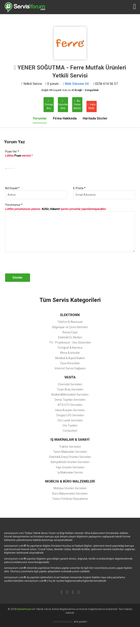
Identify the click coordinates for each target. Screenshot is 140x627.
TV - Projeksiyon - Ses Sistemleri (70, 342)
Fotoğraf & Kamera (70, 347)
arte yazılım (80, 621)
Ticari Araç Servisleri (70, 389)
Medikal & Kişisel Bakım (70, 358)
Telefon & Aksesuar (70, 321)
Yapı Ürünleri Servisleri (70, 467)
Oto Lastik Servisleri (70, 420)
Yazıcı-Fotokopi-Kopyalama (70, 498)
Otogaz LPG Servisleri (70, 415)
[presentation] (35, 263)
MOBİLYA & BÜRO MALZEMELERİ (70, 481)
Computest (70, 430)
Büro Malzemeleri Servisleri (70, 493)
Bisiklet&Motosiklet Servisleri (70, 394)
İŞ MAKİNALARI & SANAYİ (70, 440)
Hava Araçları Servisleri (70, 410)
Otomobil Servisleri (70, 384)
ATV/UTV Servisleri (70, 404)
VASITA (70, 377)
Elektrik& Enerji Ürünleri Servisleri (70, 457)
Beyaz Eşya (70, 332)
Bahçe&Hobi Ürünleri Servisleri (70, 462)
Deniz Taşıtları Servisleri (70, 399)
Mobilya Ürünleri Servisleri (70, 488)
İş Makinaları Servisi (70, 472)
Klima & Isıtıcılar (70, 352)
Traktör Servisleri (70, 446)
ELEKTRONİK (70, 315)
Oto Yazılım (70, 425)
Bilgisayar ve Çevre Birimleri (70, 327)
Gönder (17, 277)
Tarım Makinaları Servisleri (70, 451)
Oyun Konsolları (70, 363)
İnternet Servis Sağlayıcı (70, 368)
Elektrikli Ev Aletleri (70, 337)
